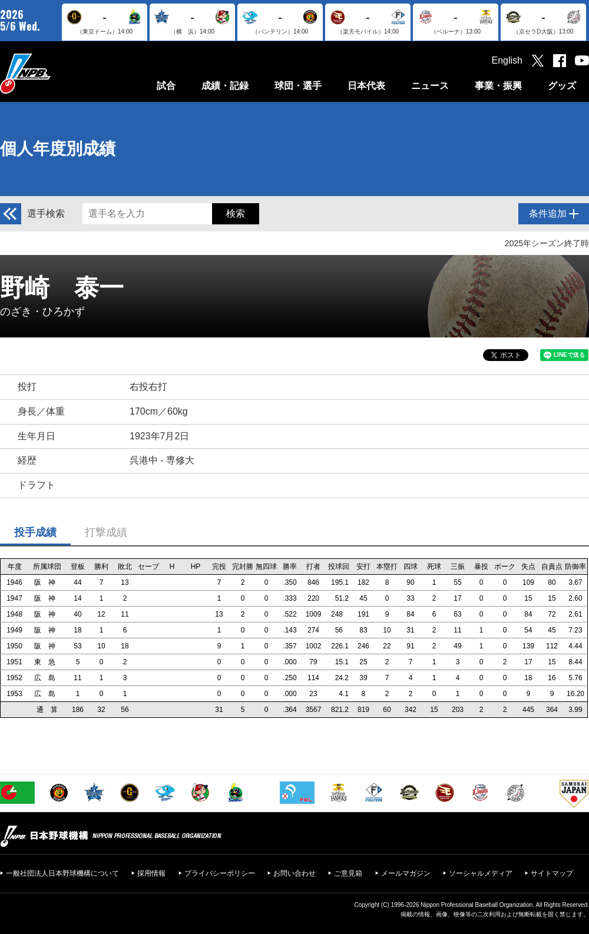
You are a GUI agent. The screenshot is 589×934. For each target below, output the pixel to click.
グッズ (562, 86)
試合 (166, 86)
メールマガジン (406, 873)
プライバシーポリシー (219, 873)
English (507, 60)
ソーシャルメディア (480, 873)
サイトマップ (552, 873)
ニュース (430, 86)
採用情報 (151, 873)
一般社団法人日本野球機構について (62, 873)
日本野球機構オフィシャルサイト (55, 73)
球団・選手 (298, 86)
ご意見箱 (348, 873)
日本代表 (366, 86)
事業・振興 (498, 86)
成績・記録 (225, 86)
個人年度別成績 (57, 149)
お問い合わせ (294, 873)
